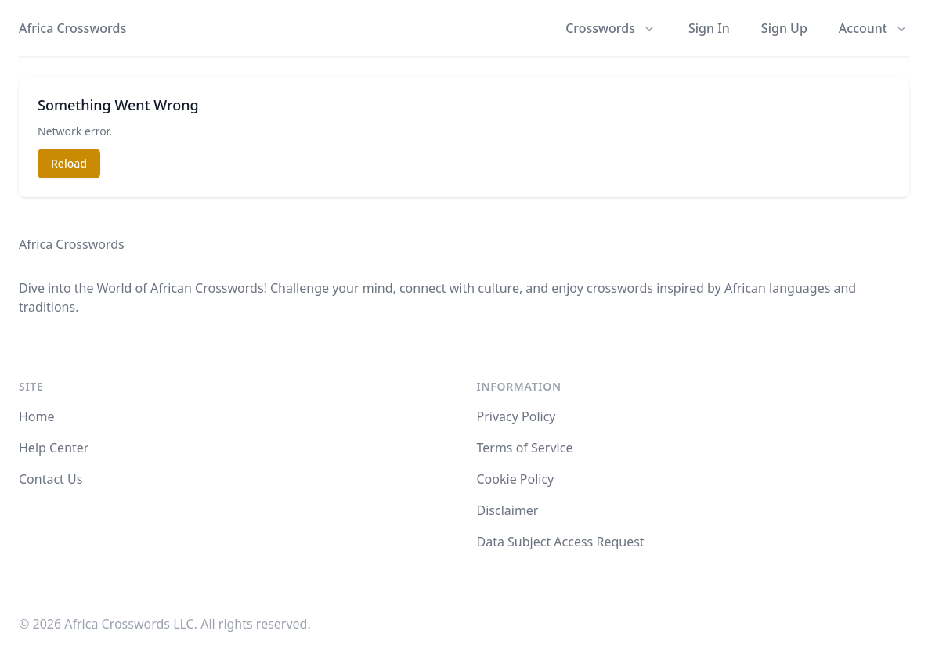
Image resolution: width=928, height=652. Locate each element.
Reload (69, 163)
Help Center (53, 447)
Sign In (709, 28)
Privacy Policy (516, 416)
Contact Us (50, 479)
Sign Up (784, 28)
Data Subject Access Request (561, 541)
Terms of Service (525, 447)
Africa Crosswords (72, 28)
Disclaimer (508, 510)
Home (37, 416)
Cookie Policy (515, 479)
